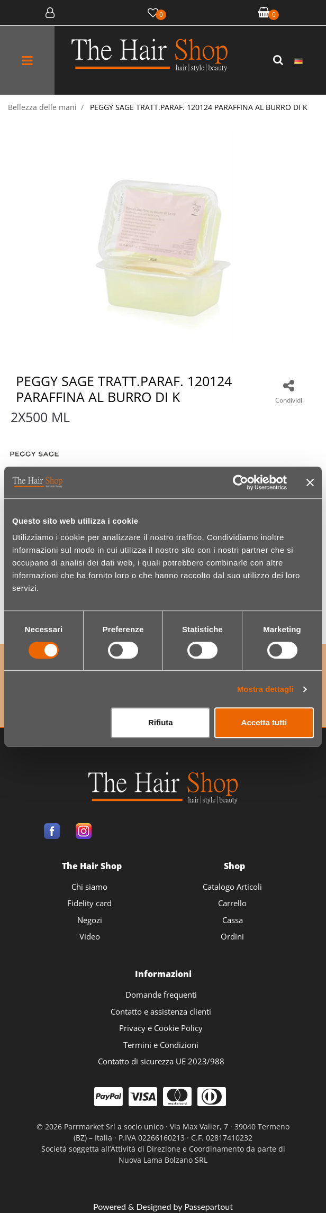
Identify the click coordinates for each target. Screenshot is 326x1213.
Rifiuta (160, 722)
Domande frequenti (161, 994)
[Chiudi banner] (310, 482)
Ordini (232, 936)
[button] (279, 60)
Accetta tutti (264, 722)
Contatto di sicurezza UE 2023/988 (161, 1061)
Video (89, 936)
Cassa (232, 920)
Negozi (89, 920)
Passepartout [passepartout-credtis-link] (208, 1206)
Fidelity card (89, 903)
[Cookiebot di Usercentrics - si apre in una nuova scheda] (240, 482)
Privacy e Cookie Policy (161, 1028)
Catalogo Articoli (232, 886)
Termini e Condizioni (160, 1044)
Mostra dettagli (265, 689)
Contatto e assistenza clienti (161, 1011)
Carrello (232, 903)
